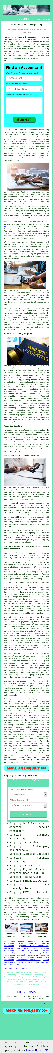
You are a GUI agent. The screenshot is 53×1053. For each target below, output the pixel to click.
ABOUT (32, 19)
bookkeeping (30, 53)
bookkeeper (25, 215)
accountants (32, 130)
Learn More (33, 1050)
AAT (5, 201)
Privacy (47, 1004)
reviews (22, 256)
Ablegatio (29, 325)
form (24, 231)
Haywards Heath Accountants (33, 946)
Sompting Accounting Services (20, 775)
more (37, 919)
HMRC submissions (40, 715)
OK (46, 1050)
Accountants (32, 941)
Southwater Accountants (16, 948)
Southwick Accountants (27, 955)
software (18, 315)
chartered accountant (21, 293)
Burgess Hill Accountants (28, 953)
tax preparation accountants (33, 156)
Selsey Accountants (28, 950)
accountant (8, 46)
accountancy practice (40, 144)
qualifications (10, 197)
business (24, 297)
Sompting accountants (14, 699)
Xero (15, 322)
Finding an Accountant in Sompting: (20, 37)
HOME (19, 19)
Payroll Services (35, 869)
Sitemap (5, 1004)
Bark (5, 226)
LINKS (26, 19)
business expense (11, 211)
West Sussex (17, 941)
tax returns (43, 311)
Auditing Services (36, 854)
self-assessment (11, 329)
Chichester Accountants (28, 943)
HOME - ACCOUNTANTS (26, 992)
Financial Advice (35, 880)
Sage (46, 315)
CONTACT (38, 19)
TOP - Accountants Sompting (16, 968)
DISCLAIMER (46, 19)
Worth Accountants (25, 957)
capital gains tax (26, 727)
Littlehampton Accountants (28, 960)
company (15, 254)
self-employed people (27, 251)
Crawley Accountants (26, 962)
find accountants (17, 898)
